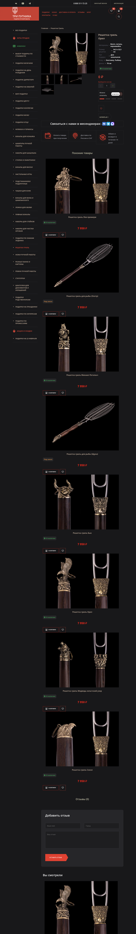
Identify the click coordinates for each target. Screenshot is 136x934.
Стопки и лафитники (25, 160)
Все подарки (21, 30)
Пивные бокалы (22, 214)
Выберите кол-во (105, 82)
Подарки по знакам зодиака (24, 239)
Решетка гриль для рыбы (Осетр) (82, 295)
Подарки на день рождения (23, 71)
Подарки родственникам (22, 298)
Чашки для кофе (23, 191)
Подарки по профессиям (21, 322)
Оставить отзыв (55, 856)
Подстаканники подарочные (23, 182)
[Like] (66, 234)
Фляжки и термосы (24, 129)
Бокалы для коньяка (25, 136)
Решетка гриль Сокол (82, 769)
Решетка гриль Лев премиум (82, 216)
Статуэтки (20, 278)
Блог (89, 12)
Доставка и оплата (67, 12)
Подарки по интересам (26, 314)
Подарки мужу (22, 115)
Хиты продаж (21, 38)
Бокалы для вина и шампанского (24, 199)
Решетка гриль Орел (82, 611)
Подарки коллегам (24, 108)
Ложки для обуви (23, 207)
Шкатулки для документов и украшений (22, 287)
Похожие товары (82, 153)
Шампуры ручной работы (23, 144)
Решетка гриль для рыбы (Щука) (82, 453)
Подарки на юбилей (24, 87)
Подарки (46, 12)
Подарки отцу (22, 122)
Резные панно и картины (22, 263)
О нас (55, 15)
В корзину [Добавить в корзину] (52, 234)
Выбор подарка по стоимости (24, 55)
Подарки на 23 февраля (26, 338)
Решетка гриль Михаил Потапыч (82, 374)
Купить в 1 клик (104, 119)
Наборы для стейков (24, 221)
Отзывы (81, 12)
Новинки (19, 46)
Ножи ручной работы (25, 255)
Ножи (54, 12)
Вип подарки (21, 94)
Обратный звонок (100, 3)
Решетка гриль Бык (82, 532)
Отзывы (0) (82, 798)
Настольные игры (23, 174)
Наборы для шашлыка (25, 153)
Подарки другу (22, 101)
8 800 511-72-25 (80, 3)
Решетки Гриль (22, 247)
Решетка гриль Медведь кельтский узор (82, 690)
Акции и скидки (22, 331)
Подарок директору (24, 80)
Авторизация (118, 3)
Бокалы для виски (24, 167)
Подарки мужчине (24, 63)
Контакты (46, 15)
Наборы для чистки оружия (24, 230)
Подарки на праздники (26, 307)
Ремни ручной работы (25, 271)
